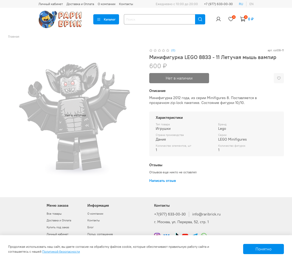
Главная (13, 36)
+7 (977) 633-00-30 (218, 4)
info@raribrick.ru (206, 214)
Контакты (126, 4)
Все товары (54, 213)
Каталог (106, 19)
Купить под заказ (58, 227)
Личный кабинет (51, 4)
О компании (106, 4)
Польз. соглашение (100, 234)
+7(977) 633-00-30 (170, 214)
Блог (90, 227)
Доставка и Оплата (80, 4)
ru (241, 4)
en (251, 4)
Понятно (264, 248)
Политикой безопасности (61, 251)
